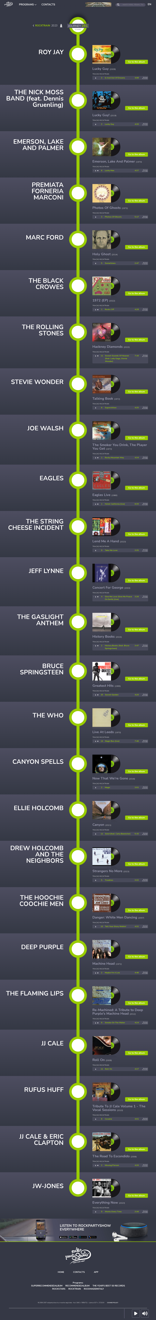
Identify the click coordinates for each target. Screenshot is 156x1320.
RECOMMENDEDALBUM (77, 1285)
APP (96, 1272)
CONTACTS (48, 4)
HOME (61, 1272)
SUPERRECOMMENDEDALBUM (46, 1285)
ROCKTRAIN (74, 1288)
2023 (48, 25)
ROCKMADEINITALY (94, 1288)
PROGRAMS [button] (27, 4)
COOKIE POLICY (112, 1303)
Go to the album (136, 61)
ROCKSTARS (58, 1288)
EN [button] (149, 4)
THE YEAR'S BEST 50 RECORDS (109, 1285)
